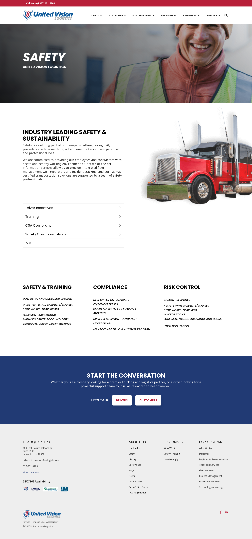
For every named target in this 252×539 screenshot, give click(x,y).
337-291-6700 (30, 466)
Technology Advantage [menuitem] (211, 487)
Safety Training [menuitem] (172, 453)
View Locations (31, 472)
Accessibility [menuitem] (52, 522)
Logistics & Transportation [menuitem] (213, 459)
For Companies (142, 15)
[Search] (226, 15)
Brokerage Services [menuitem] (209, 481)
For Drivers (116, 15)
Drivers (122, 400)
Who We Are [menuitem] (170, 448)
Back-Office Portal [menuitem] (138, 487)
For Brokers (168, 15)
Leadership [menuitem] (134, 448)
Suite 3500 (28, 451)
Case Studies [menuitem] (135, 481)
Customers (148, 400)
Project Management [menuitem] (210, 475)
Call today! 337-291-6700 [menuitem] (40, 3)
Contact (212, 15)
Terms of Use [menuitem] (38, 522)
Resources (190, 15)
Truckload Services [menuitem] (209, 464)
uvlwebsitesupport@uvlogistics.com (42, 460)
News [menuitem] (132, 475)
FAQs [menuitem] (131, 470)
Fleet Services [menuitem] (206, 470)
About (95, 15)
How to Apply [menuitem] (171, 459)
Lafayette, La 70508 (33, 454)
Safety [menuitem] (132, 453)
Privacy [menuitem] (26, 522)
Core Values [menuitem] (135, 464)
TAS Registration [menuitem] (138, 492)
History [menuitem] (132, 459)
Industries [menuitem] (204, 453)
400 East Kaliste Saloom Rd (37, 448)
